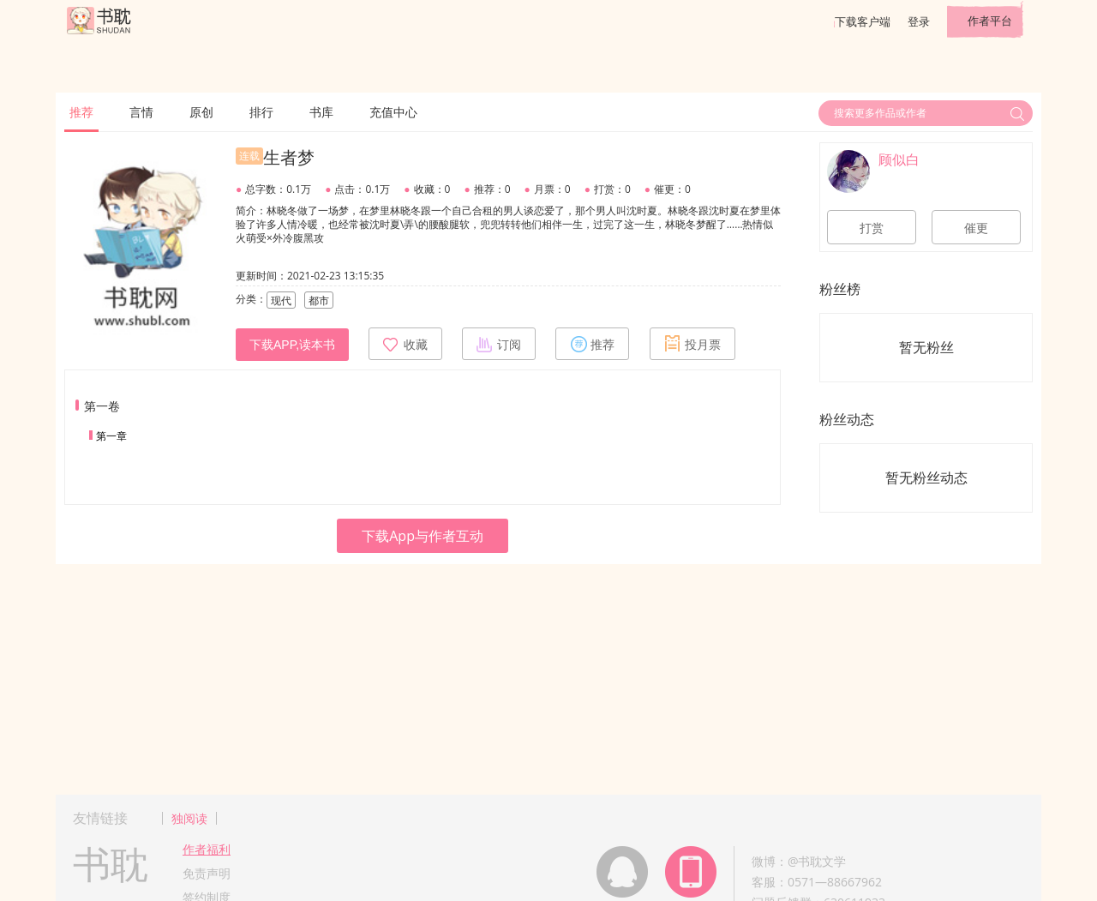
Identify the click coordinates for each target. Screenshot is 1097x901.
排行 (261, 112)
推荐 (81, 112)
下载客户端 (862, 21)
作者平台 (990, 20)
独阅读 (189, 818)
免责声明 (207, 873)
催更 (976, 228)
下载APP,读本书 (292, 344)
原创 (201, 112)
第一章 (111, 436)
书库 (321, 112)
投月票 (692, 343)
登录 (919, 21)
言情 (141, 112)
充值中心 (393, 112)
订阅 (499, 343)
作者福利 (207, 849)
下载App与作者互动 (422, 535)
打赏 (872, 228)
